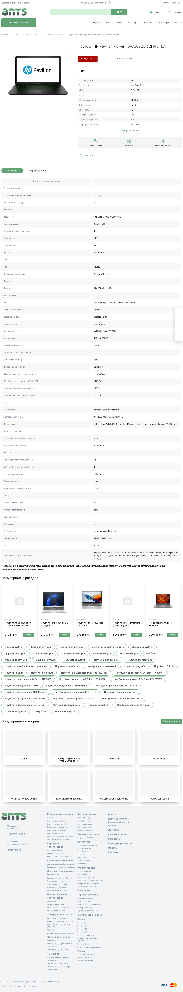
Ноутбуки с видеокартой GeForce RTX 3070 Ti (138, 679)
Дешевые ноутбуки (142, 647)
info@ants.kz (100, 3)
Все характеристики (129, 130)
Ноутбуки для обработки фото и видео (26, 666)
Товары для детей (159, 799)
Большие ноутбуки (41, 647)
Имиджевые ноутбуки (73, 653)
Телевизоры (132, 22)
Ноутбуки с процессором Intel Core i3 (25, 698)
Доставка (176, 12)
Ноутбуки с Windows (42, 672)
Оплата (166, 3)
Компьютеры (163, 22)
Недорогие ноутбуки (75, 660)
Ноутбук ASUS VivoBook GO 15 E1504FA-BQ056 (18, 624)
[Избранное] (179, 320)
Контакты (176, 3)
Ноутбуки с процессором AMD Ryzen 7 (25, 692)
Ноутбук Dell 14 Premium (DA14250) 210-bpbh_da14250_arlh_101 (126, 625)
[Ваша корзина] (179, 312)
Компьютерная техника (69, 799)
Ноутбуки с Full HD (164, 666)
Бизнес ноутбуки (14, 647)
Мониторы (159, 759)
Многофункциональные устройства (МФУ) (69, 760)
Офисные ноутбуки (99, 705)
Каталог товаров (16, 22)
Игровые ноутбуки (43, 653)
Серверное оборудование (114, 799)
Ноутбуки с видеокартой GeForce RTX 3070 (82, 679)
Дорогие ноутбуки (15, 653)
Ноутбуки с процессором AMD (21, 685)
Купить (28, 635)
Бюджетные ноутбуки (71, 647)
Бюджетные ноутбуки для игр (108, 647)
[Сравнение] (179, 328)
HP (132, 95)
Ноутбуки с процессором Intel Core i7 (122, 698)
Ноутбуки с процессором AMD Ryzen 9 (75, 692)
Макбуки (150, 653)
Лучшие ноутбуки (128, 653)
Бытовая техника (114, 22)
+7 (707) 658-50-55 (84, 3)
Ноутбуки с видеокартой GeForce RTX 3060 (28, 679)
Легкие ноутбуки (102, 653)
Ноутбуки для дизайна (106, 660)
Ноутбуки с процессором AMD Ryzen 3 (66, 685)
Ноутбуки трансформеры (66, 705)
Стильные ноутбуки (15, 711)
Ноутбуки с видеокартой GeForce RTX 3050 (84, 672)
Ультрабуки (40, 711)
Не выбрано (13, 829)
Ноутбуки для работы (67, 666)
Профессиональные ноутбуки (133, 705)
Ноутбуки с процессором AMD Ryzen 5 (116, 685)
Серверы (177, 22)
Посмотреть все (171, 721)
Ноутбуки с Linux (14, 672)
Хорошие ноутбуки (65, 711)
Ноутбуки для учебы (135, 666)
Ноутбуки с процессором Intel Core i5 (73, 698)
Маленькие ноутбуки (16, 660)
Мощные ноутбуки (46, 660)
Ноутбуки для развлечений (101, 666)
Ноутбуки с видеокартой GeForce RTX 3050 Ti (140, 672)
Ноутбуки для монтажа (139, 660)
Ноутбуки (97, 22)
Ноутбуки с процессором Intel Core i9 (25, 705)
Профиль (158, 12)
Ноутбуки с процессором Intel (120, 692)
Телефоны (147, 22)
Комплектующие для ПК (24, 799)
